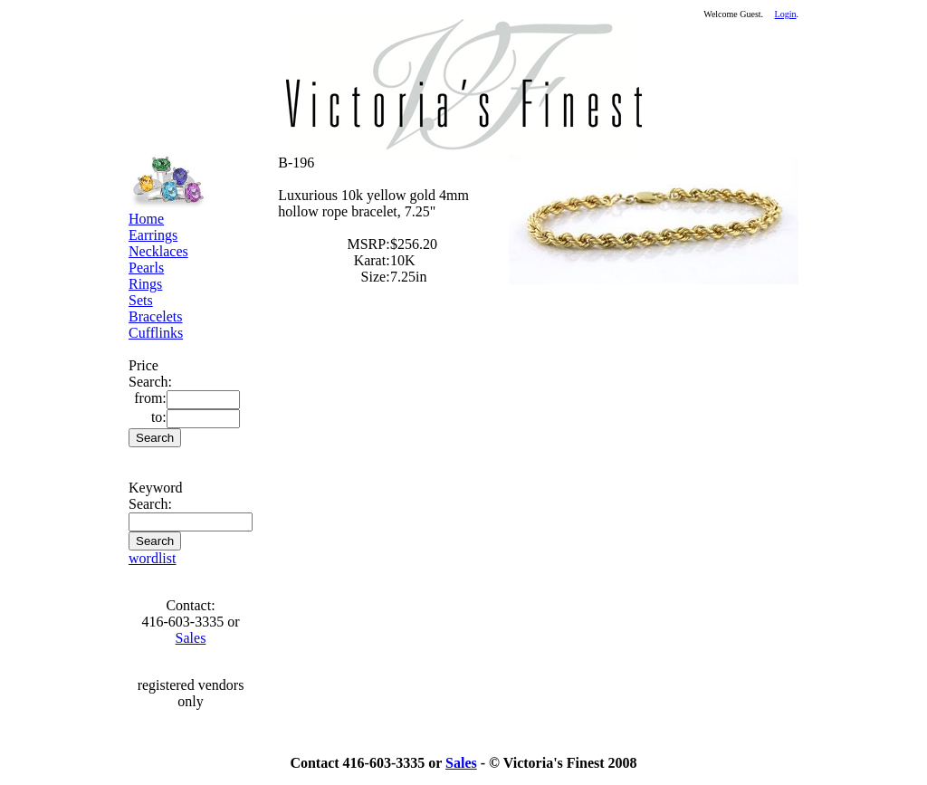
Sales (191, 638)
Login (786, 14)
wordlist (152, 558)
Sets (141, 300)
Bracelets (156, 316)
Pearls (146, 267)
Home (146, 218)
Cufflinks (156, 332)
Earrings (153, 235)
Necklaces (158, 251)
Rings (145, 284)
